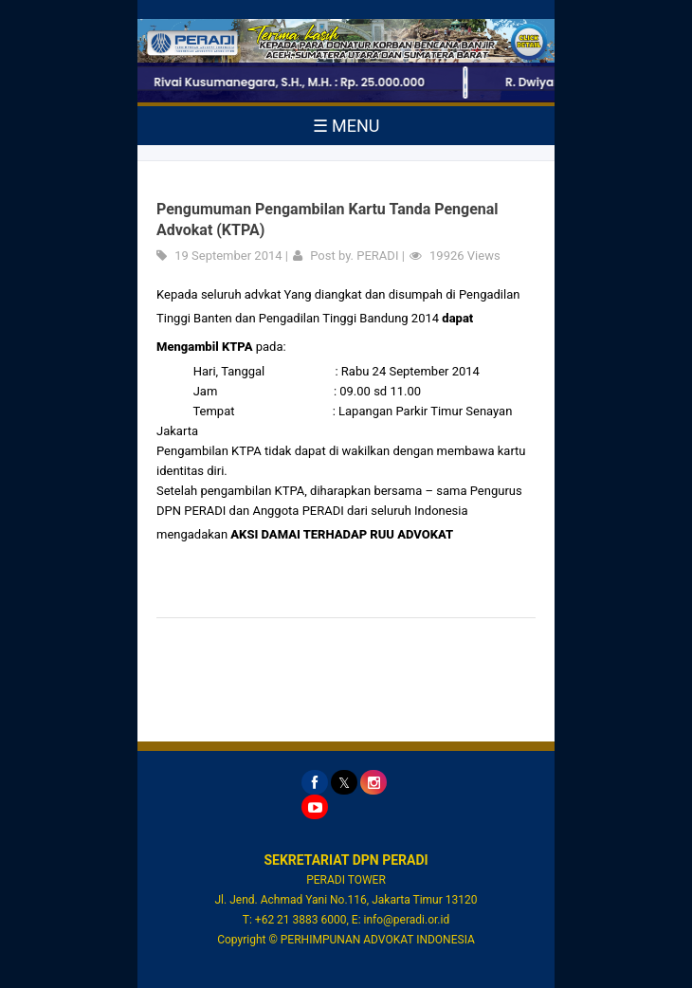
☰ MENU (346, 126)
